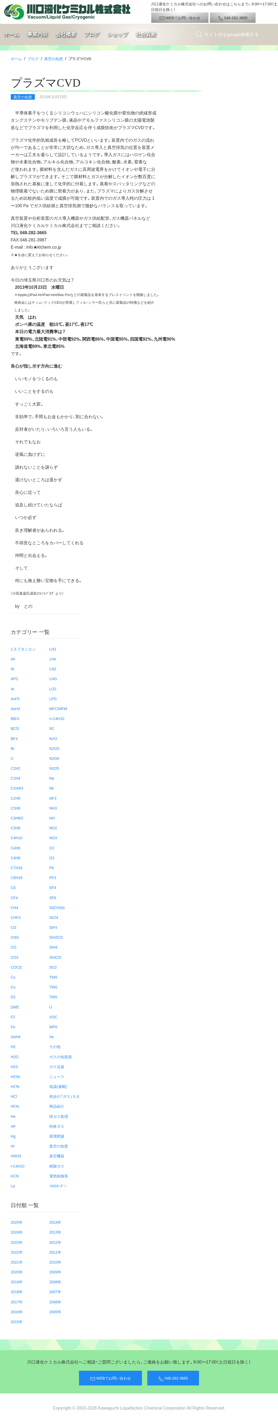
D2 (13, 996)
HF (13, 1126)
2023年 (17, 1242)
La (13, 1185)
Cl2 (13, 927)
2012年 (55, 1242)
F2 (13, 1016)
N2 (51, 728)
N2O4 (54, 758)
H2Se (15, 1076)
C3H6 (15, 808)
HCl (14, 1096)
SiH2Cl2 (56, 937)
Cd (13, 887)
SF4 (52, 887)
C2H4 (15, 778)
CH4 (14, 907)
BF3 (14, 738)
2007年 (55, 1291)
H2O (14, 1056)
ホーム (11, 34)
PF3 (52, 877)
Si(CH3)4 (57, 907)
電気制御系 (58, 1176)
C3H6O (17, 818)
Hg (13, 1136)
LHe (52, 658)
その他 (55, 1046)
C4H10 (16, 837)
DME (15, 1007)
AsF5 (15, 698)
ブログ (91, 34)
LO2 (52, 688)
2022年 (17, 1252)
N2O (53, 738)
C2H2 (15, 768)
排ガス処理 (58, 1116)
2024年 (17, 1232)
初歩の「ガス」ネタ (64, 1096)
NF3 (52, 798)
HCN (15, 1106)
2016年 (17, 1311)
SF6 (52, 897)
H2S (14, 1066)
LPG (53, 698)
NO (52, 818)
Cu (13, 986)
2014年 (55, 1222)
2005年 (55, 1311)
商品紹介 (56, 1106)
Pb (51, 867)
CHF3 (16, 917)
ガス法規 (56, 1066)
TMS (53, 996)
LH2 (52, 649)
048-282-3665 (232, 18)
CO (13, 947)
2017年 (17, 1301)
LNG (53, 678)
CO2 (14, 957)
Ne (51, 788)
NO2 (53, 827)
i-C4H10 (17, 1166)
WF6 (53, 1026)
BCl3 (15, 728)
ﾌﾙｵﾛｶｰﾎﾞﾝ (57, 1185)
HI (12, 1146)
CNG (15, 937)
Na (51, 778)
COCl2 (16, 967)
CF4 (14, 897)
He (13, 1116)
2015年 (17, 1321)
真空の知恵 (53, 58)
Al (12, 668)
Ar (12, 688)
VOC (53, 1016)
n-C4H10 (56, 718)
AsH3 (15, 708)
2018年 (17, 1291)
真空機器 (56, 1155)
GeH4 (16, 1036)
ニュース (56, 1076)
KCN (15, 1176)
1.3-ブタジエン (23, 649)
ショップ (117, 34)
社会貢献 (146, 34)
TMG (53, 986)
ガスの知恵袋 (60, 1056)
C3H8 (15, 827)
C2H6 (15, 798)
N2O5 (54, 768)
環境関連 (56, 1136)
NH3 (53, 808)
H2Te (15, 1086)
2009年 (55, 1271)
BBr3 (15, 718)
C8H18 (16, 877)
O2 (51, 847)
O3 (51, 857)
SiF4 (53, 927)
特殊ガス (56, 1126)
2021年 (17, 1262)
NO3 (53, 837)
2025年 (17, 1222)
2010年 (55, 1262)
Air (13, 658)
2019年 (17, 1281)
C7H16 (16, 867)
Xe (51, 1036)
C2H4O (17, 788)
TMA (53, 977)
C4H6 (15, 847)
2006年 (55, 1301)
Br (12, 748)
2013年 (55, 1232)
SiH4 (53, 947)
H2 (13, 1046)
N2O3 (54, 748)
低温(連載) (58, 1086)
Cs (13, 977)
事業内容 (37, 34)
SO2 (53, 967)
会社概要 (66, 34)
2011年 (55, 1252)
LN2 (52, 668)
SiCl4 (53, 917)
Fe (13, 1026)
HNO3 (16, 1155)
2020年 (17, 1271)
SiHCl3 (55, 957)
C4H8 (15, 857)
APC (14, 678)
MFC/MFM (58, 708)
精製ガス (56, 1166)
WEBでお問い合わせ (179, 18)
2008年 (55, 1281)
